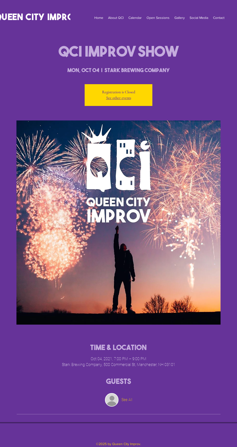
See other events (118, 98)
